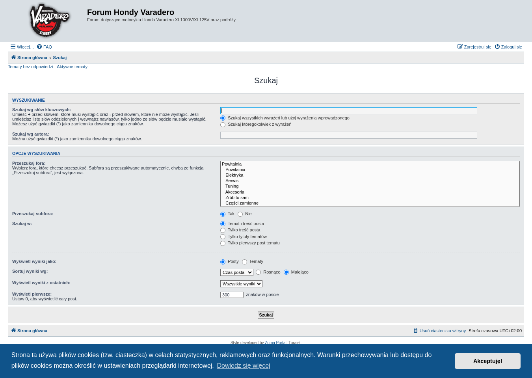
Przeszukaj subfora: (32, 213)
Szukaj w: (22, 223)
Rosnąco (268, 272)
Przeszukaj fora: (28, 163)
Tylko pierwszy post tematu (250, 242)
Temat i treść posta (242, 223)
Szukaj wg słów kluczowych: (41, 109)
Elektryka (370, 175)
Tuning (370, 186)
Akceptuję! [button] (487, 361)
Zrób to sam (370, 198)
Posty (229, 261)
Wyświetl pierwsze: (32, 294)
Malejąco (296, 272)
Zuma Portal (275, 343)
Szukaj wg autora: (30, 134)
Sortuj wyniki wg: (30, 271)
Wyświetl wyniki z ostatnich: (41, 282)
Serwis (370, 181)
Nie (245, 213)
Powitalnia (370, 164)
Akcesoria (370, 192)
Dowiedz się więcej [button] (243, 365)
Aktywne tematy (72, 66)
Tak (227, 213)
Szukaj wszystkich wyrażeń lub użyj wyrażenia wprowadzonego (285, 117)
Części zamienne (370, 203)
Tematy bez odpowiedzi (30, 66)
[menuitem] (44, 47)
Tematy (252, 261)
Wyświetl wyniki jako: (34, 261)
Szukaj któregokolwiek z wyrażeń (255, 124)
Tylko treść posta (240, 229)
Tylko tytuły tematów (243, 236)
